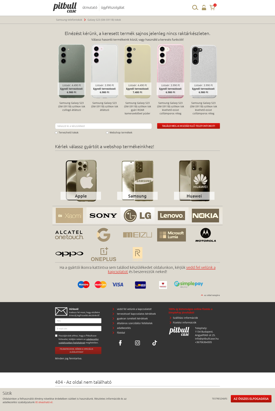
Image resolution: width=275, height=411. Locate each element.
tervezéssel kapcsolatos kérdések (136, 313)
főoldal (121, 332)
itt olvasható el (43, 402)
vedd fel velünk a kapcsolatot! (134, 309)
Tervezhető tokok (66, 132)
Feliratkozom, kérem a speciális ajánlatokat (76, 350)
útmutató (89, 7)
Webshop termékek (119, 132)
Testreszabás (219, 398)
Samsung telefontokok (69, 19)
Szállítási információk (185, 317)
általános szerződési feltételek (134, 323)
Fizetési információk (184, 322)
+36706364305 (203, 342)
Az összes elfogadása (251, 399)
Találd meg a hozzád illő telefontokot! (188, 125)
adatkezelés (124, 328)
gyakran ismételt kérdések (132, 318)
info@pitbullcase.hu (207, 338)
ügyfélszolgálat (113, 7)
